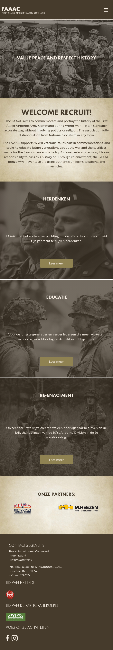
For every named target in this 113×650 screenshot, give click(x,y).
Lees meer (56, 263)
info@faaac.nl (17, 555)
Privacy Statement (20, 559)
